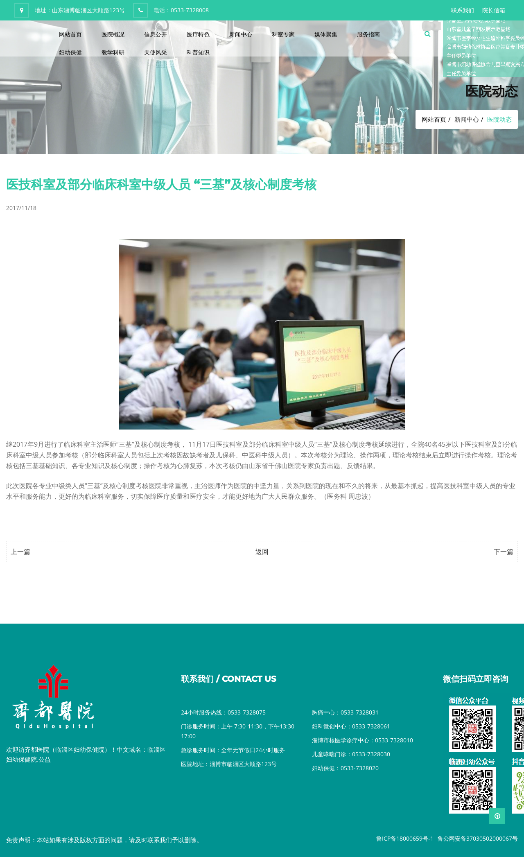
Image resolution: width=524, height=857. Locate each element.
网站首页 (70, 34)
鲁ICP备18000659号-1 (405, 838)
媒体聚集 (325, 34)
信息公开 (155, 34)
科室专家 (283, 34)
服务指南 (368, 34)
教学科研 (113, 52)
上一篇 (20, 551)
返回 (262, 551)
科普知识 (198, 52)
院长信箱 (493, 10)
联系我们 (462, 10)
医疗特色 (198, 34)
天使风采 (155, 52)
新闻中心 (240, 34)
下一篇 (503, 551)
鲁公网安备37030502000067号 (478, 838)
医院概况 (113, 34)
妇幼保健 (70, 52)
